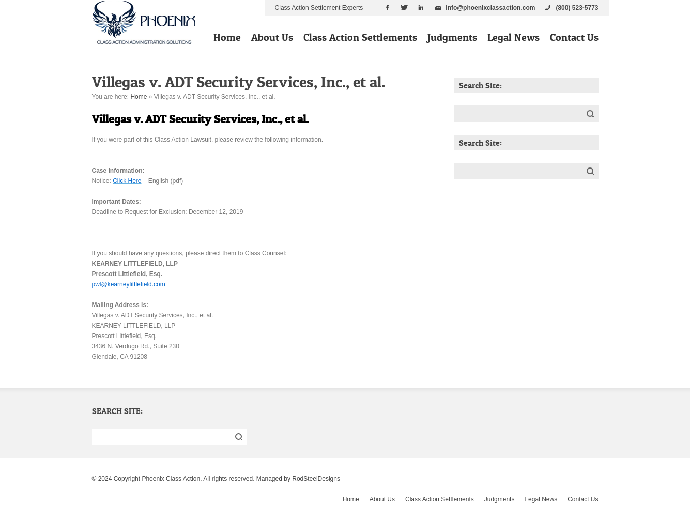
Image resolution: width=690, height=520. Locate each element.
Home (227, 37)
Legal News (513, 37)
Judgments (452, 37)
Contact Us (574, 37)
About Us (272, 37)
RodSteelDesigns (316, 478)
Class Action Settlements (360, 37)
